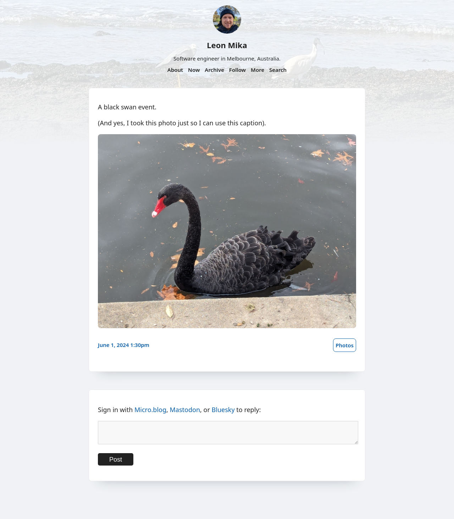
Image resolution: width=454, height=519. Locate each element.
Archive (214, 69)
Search (278, 69)
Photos (345, 345)
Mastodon (185, 409)
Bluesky (223, 409)
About (175, 69)
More (257, 69)
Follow (237, 69)
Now (194, 69)
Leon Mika (227, 45)
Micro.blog (150, 409)
